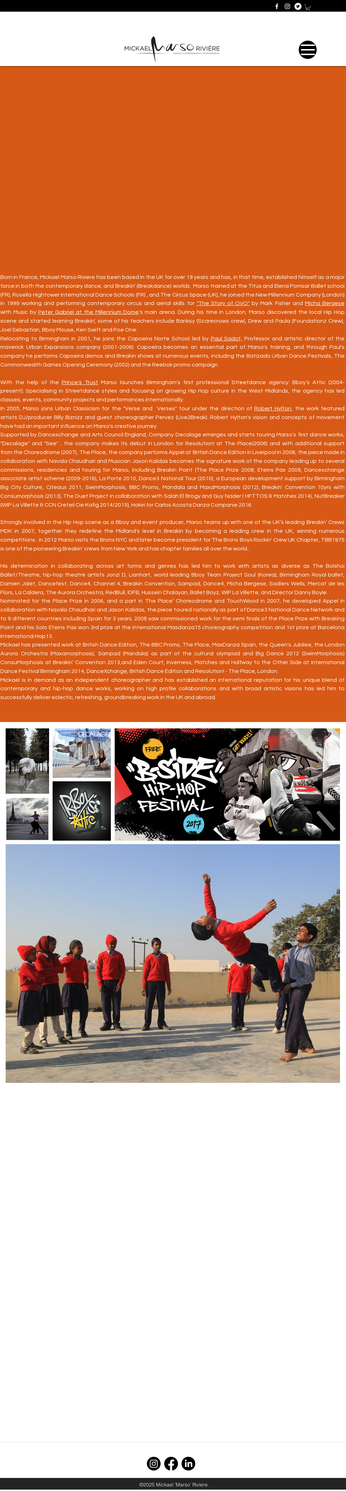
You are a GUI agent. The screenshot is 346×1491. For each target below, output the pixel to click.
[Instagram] (154, 1464)
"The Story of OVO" (223, 303)
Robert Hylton (272, 408)
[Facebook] (171, 1464)
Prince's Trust (80, 382)
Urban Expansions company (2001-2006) (79, 347)
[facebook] (276, 6)
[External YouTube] (173, 165)
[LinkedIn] (188, 1464)
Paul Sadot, (226, 338)
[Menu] (308, 50)
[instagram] (287, 6)
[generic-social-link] (298, 6)
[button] (307, 7)
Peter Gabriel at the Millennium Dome (88, 312)
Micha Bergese (325, 303)
